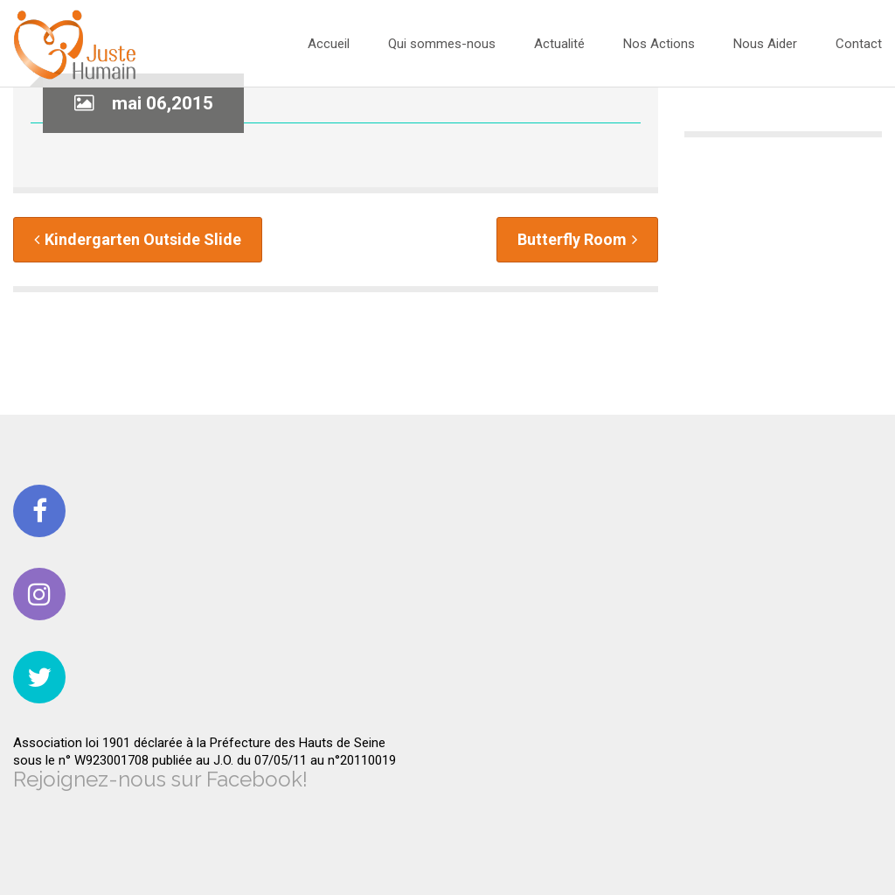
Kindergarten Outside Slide (137, 239)
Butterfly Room (577, 239)
